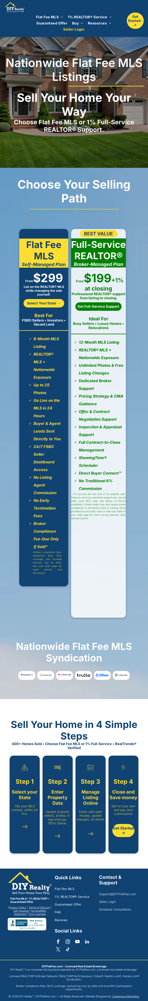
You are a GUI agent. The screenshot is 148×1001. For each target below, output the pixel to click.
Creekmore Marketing (125, 996)
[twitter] (58, 950)
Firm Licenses (37, 914)
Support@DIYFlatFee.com (117, 894)
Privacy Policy (17, 907)
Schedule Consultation (115, 909)
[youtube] (77, 942)
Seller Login (107, 902)
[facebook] (58, 942)
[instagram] (67, 942)
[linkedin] (87, 942)
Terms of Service (39, 907)
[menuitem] (50, 17)
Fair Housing (21, 910)
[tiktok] (67, 950)
